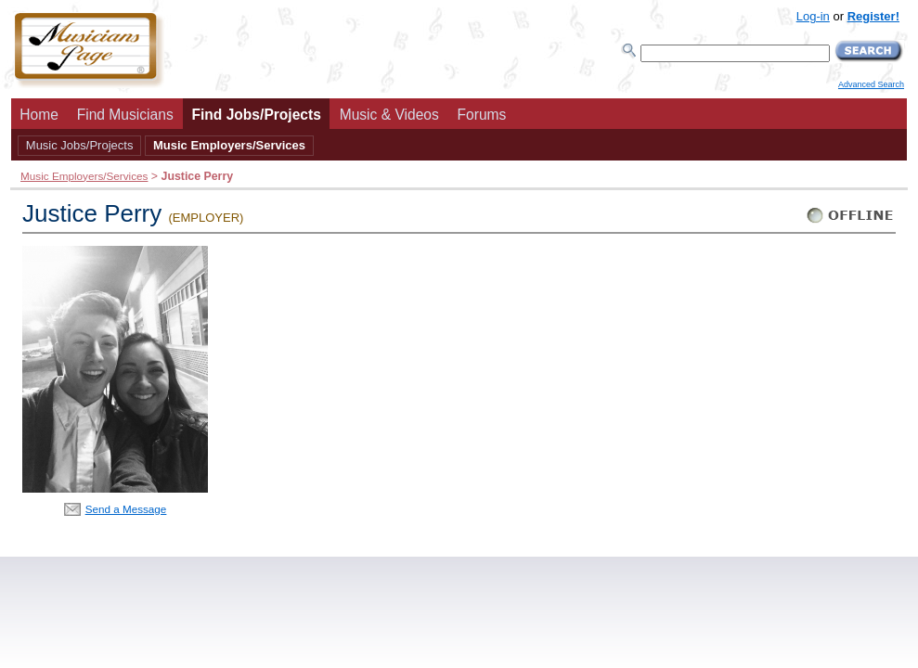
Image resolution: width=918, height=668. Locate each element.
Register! (873, 16)
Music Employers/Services (229, 145)
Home (38, 114)
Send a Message (126, 509)
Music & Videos (389, 114)
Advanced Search (871, 84)
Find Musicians (125, 114)
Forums (482, 114)
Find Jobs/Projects (256, 114)
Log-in (813, 16)
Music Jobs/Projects (80, 145)
